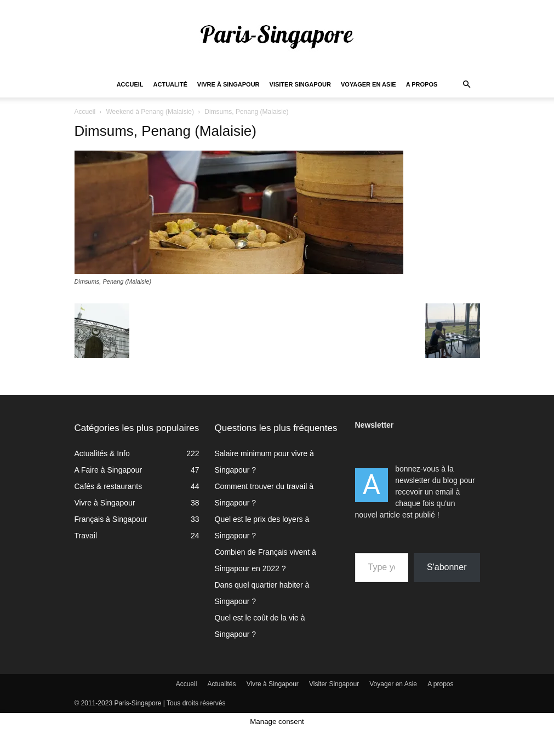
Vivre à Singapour (228, 84)
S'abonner (446, 567)
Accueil (130, 84)
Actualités (222, 684)
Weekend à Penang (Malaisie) (150, 112)
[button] (467, 84)
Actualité (170, 84)
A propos (422, 84)
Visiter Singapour (300, 84)
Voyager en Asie (368, 84)
